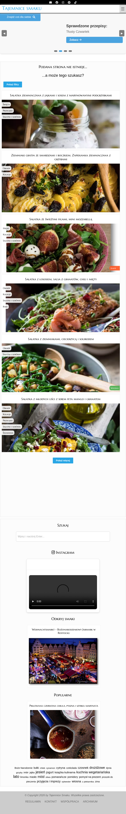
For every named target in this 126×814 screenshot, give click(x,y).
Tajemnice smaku (22, 8)
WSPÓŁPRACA (70, 801)
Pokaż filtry (13, 84)
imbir (26, 772)
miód (41, 776)
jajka (31, 772)
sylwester (66, 781)
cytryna (60, 767)
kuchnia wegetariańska (93, 772)
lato (16, 776)
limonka (24, 777)
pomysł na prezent (90, 776)
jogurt (49, 772)
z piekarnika (88, 781)
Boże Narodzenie (24, 768)
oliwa (48, 777)
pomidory (73, 777)
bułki (36, 767)
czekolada (71, 768)
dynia (108, 768)
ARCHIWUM (90, 801)
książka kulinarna (65, 772)
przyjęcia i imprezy (49, 781)
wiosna (76, 781)
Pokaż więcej (63, 460)
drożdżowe (97, 767)
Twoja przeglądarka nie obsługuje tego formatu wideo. (63, 592)
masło (33, 776)
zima (97, 781)
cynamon (50, 768)
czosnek (83, 767)
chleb (42, 768)
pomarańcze (59, 776)
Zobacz (75, 39)
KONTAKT (51, 801)
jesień (40, 772)
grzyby (19, 772)
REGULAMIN (33, 801)
